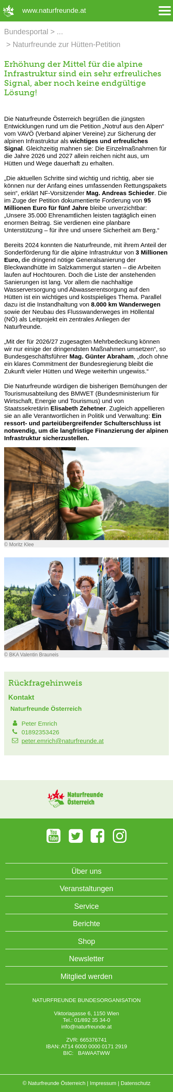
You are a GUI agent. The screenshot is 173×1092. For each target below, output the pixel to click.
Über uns (86, 871)
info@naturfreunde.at (86, 1027)
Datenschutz (135, 1083)
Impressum (103, 1083)
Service (86, 906)
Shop (86, 941)
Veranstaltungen (86, 888)
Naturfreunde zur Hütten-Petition (67, 44)
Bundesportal (26, 32)
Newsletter (86, 959)
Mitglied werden (86, 976)
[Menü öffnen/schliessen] (165, 11)
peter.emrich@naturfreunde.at (62, 740)
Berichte (86, 924)
